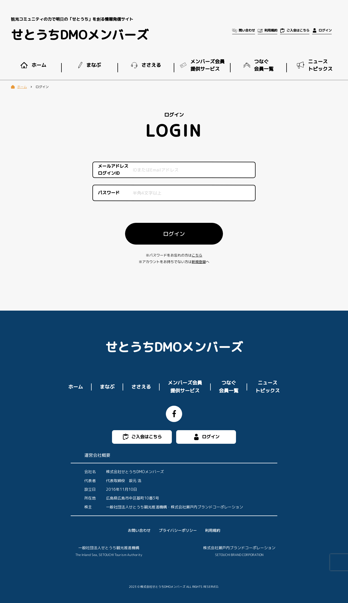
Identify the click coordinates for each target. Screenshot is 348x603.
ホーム (75, 386)
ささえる (141, 386)
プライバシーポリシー (178, 530)
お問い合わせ (139, 530)
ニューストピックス (267, 386)
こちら (197, 255)
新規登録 (199, 261)
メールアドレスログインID (113, 169)
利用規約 (212, 530)
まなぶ (107, 386)
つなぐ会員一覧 (228, 386)
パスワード (109, 193)
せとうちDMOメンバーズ (79, 34)
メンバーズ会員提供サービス (185, 386)
